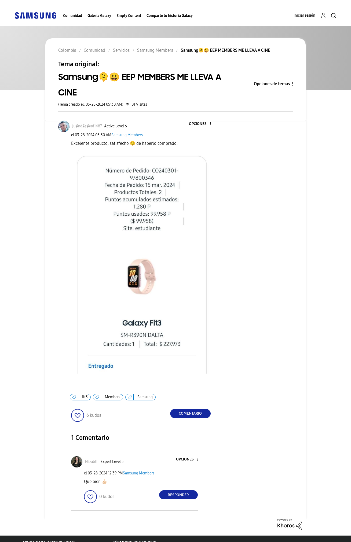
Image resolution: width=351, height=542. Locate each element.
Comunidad (72, 15)
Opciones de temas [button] (272, 83)
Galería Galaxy (99, 15)
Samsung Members (127, 135)
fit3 (85, 397)
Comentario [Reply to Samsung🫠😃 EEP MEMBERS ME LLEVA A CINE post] (190, 413)
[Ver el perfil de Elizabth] (91, 461)
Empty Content (128, 15)
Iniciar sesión (304, 15)
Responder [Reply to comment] (178, 495)
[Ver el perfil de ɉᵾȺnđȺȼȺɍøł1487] (87, 126)
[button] (201, 124)
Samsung (145, 397)
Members (112, 397)
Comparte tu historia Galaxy (170, 15)
